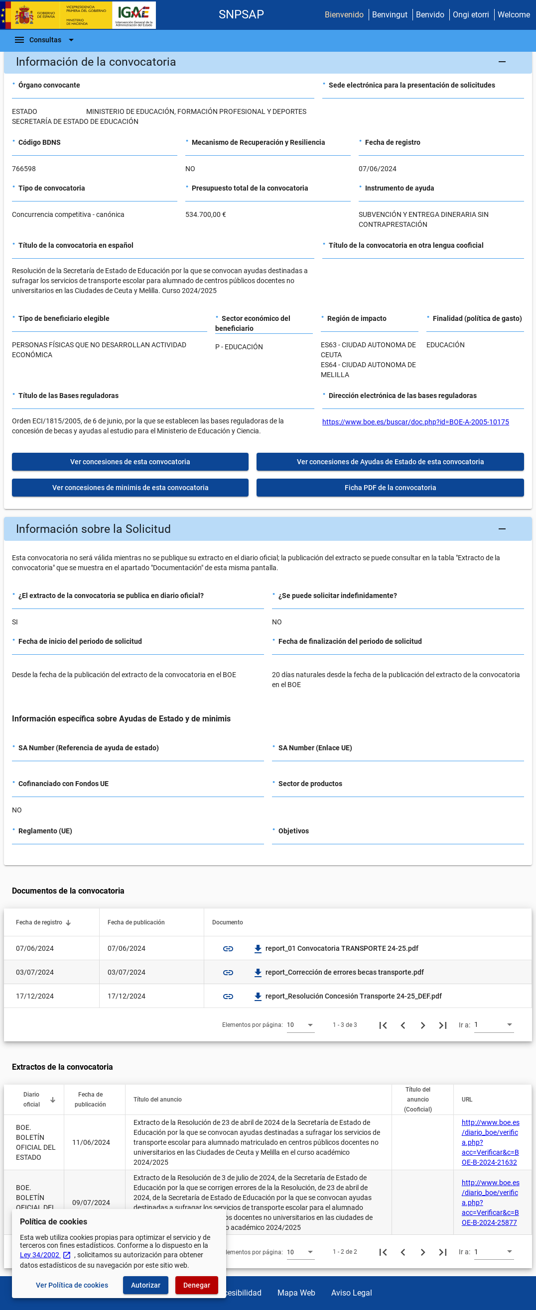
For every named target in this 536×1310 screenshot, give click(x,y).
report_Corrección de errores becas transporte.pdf (338, 972)
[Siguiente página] (423, 1025)
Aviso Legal (351, 1293)
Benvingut (389, 14)
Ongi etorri (471, 14)
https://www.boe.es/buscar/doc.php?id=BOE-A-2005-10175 (415, 422)
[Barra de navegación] (45, 40)
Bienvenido (344, 14)
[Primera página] (383, 1025)
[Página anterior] (403, 1025)
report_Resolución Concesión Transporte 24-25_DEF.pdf (347, 996)
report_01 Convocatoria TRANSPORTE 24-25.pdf (336, 948)
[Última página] (443, 1025)
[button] (268, 62)
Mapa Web (296, 1293)
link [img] (228, 949)
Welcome (514, 14)
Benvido (430, 14)
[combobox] (301, 1024)
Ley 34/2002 (45, 1255)
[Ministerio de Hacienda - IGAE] (82, 15)
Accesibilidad (238, 1293)
